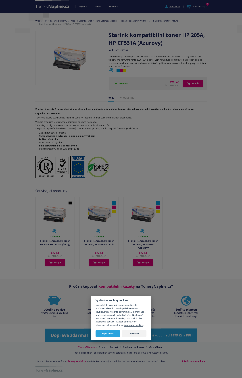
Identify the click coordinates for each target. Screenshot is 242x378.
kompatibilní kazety (116, 286)
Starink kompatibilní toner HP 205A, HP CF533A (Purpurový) (143, 244)
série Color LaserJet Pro (106, 20)
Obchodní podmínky (133, 347)
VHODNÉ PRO (127, 97)
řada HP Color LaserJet (81, 20)
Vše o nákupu (156, 347)
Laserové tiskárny (58, 20)
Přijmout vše (107, 333)
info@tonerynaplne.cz (194, 361)
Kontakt (113, 6)
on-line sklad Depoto (135, 361)
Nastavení (134, 333)
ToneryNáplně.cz (77, 361)
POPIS (111, 97)
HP (45, 20)
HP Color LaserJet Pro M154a (165, 20)
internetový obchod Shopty (111, 361)
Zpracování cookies (133, 325)
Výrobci (83, 6)
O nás (98, 6)
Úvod (37, 20)
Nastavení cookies (156, 361)
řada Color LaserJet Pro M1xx (134, 20)
